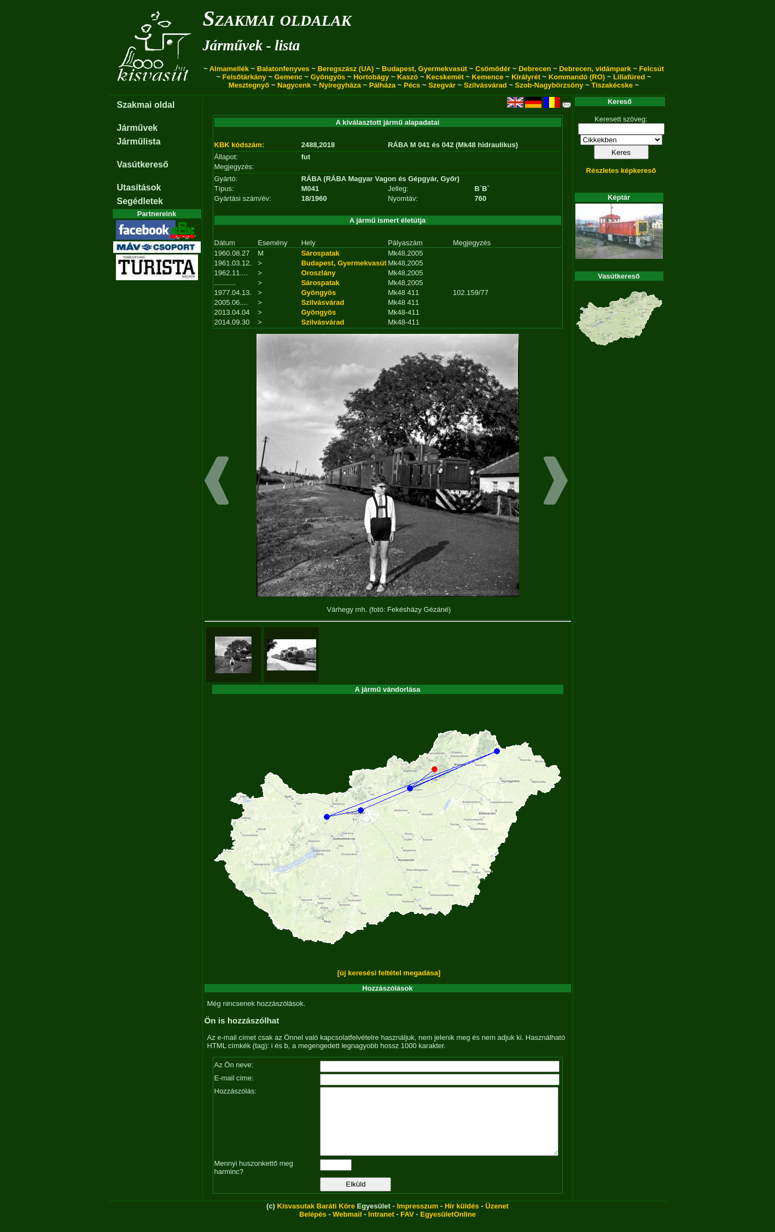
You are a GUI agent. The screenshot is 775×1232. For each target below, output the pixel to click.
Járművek (137, 127)
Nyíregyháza (340, 85)
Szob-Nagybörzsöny (549, 85)
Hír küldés (462, 1219)
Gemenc (288, 77)
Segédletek (140, 201)
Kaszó (407, 77)
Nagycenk (294, 85)
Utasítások (139, 187)
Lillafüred (629, 77)
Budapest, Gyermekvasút (424, 69)
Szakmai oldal (146, 104)
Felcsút (652, 69)
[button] (217, 482)
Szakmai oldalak (277, 18)
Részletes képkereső (621, 170)
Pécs (412, 85)
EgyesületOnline (448, 1227)
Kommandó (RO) (577, 77)
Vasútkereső (142, 164)
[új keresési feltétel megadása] (389, 973)
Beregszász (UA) (346, 69)
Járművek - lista (251, 45)
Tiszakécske (612, 85)
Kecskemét (445, 77)
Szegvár (442, 85)
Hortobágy (371, 77)
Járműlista (139, 141)
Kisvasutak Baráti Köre (316, 1219)
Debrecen (534, 69)
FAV (406, 1227)
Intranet (381, 1227)
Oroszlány (318, 273)
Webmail (347, 1227)
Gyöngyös (328, 77)
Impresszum (417, 1219)
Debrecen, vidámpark (595, 69)
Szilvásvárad (485, 85)
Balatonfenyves (283, 69)
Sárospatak (320, 253)
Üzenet (497, 1219)
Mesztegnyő (249, 85)
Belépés (313, 1227)
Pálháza (382, 85)
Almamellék (229, 69)
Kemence (488, 77)
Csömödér (492, 69)
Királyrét (525, 77)
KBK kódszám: (239, 145)
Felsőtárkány (244, 77)
